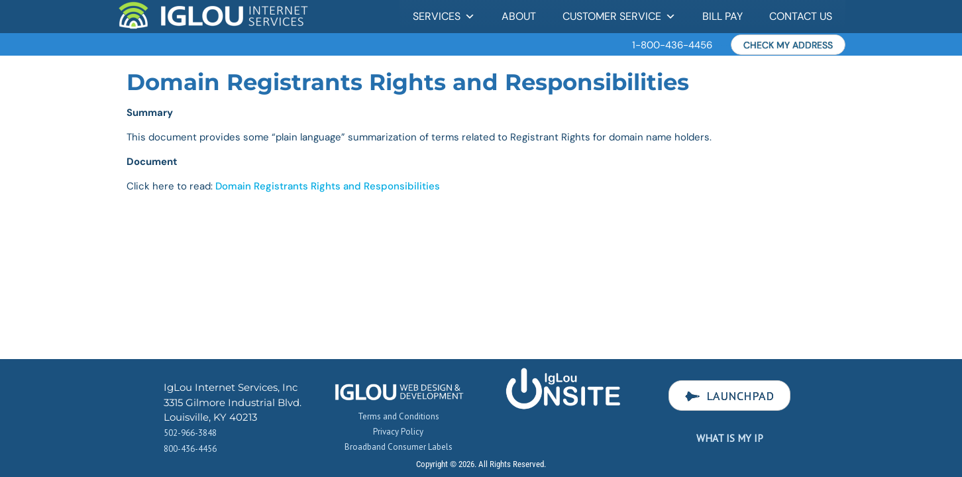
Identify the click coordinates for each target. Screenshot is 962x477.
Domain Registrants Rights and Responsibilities (326, 186)
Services (444, 16)
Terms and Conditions (398, 416)
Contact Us (800, 16)
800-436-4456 (190, 448)
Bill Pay (722, 16)
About (519, 16)
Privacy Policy (398, 431)
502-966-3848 (190, 433)
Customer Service (619, 16)
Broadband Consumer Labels (399, 446)
